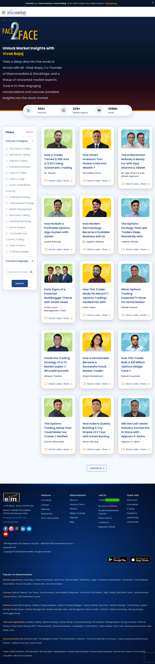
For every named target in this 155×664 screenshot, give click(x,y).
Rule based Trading (18, 215)
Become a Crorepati (23, 655)
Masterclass (47, 513)
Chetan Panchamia (44, 579)
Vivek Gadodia (141, 579)
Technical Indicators (62, 626)
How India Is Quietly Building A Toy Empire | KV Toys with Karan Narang (96, 430)
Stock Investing (47, 592)
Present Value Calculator (102, 651)
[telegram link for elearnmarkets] (29, 528)
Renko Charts (92, 609)
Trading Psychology (18, 197)
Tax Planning (133, 605)
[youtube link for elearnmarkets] (5, 533)
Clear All (29, 132)
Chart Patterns (15, 245)
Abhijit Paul (85, 579)
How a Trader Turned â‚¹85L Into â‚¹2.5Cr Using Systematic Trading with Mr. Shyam (58, 161)
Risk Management (77, 609)
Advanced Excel (141, 592)
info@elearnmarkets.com (14, 517)
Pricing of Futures (128, 622)
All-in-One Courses (50, 518)
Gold (12, 630)
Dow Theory (33, 592)
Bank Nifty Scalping (22, 605)
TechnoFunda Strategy (20, 203)
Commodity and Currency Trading (16, 236)
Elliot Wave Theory (125, 592)
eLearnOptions (60, 651)
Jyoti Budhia (127, 579)
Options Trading (16, 172)
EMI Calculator (46, 651)
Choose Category (17, 141)
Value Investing (44, 626)
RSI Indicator (98, 622)
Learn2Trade (133, 517)
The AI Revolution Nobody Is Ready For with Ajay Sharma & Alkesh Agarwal (133, 161)
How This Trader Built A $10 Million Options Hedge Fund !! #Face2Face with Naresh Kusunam (133, 364)
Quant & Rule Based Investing (18, 188)
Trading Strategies (17, 251)
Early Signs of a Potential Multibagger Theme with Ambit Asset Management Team (58, 295)
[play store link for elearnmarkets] (117, 559)
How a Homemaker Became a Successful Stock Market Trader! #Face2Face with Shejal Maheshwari (96, 364)
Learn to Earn (36, 643)
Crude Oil (104, 609)
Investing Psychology (18, 221)
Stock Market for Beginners (67, 592)
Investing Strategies (18, 166)
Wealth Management (19, 209)
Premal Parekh (72, 579)
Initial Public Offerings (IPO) (24, 626)
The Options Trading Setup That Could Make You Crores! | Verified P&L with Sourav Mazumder (57, 430)
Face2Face (132, 513)
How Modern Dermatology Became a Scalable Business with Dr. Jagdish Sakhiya (96, 230)
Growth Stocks (17, 609)
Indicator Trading (16, 160)
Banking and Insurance (135, 626)
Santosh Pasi (39, 584)
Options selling (90, 605)
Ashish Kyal (59, 579)
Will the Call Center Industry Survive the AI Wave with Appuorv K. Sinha (135, 430)
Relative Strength (118, 605)
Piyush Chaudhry (24, 584)
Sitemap (74, 517)
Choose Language (17, 261)
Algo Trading (109, 592)
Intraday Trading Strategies (44, 605)
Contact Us (103, 522)
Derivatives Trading (18, 154)
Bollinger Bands (112, 622)
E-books (131, 508)
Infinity (46, 500)
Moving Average (136, 609)
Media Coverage (77, 513)
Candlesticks (78, 626)
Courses (45, 505)
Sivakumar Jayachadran (109, 579)
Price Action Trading (18, 148)
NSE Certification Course (29, 596)
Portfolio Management (35, 609)
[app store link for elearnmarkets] (140, 559)
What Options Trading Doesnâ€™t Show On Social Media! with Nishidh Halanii (135, 295)
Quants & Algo (15, 178)
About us (74, 500)
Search (19, 283)
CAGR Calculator (16, 651)
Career (109, 500)
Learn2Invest (133, 522)
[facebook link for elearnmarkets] (5, 528)
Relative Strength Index (57, 609)
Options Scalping (50, 622)
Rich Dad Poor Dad (28, 639)
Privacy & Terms (77, 504)
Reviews (73, 508)
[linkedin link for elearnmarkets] (23, 528)
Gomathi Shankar (54, 584)
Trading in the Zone (20, 643)
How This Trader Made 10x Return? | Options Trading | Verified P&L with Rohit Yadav (95, 295)
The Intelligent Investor (48, 639)
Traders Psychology (118, 609)
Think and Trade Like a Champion (101, 639)
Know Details (111, 3)
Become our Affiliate (107, 506)
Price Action (104, 605)
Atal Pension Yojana (123, 651)
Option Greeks (105, 626)
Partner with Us (105, 518)
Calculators (132, 504)
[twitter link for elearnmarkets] (17, 528)
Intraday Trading (33, 622)
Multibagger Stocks (11, 613)
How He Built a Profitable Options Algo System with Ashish (57, 230)
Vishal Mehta (9, 584)
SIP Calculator (32, 651)
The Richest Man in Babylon (72, 639)
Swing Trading (66, 622)
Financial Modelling (82, 622)
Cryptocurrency (10, 596)
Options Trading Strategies (70, 605)
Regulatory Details (106, 527)
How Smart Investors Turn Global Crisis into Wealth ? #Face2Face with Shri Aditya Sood (95, 161)
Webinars (45, 509)
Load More (97, 468)
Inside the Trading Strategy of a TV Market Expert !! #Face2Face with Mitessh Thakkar (57, 364)
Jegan (94, 579)
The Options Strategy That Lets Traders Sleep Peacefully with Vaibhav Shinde (134, 230)
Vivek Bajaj (28, 579)
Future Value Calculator (78, 651)
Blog (72, 522)
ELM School (132, 500)
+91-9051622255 (10, 522)
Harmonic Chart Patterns (91, 592)
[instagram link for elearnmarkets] (11, 528)
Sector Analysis (15, 227)
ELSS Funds (119, 626)
